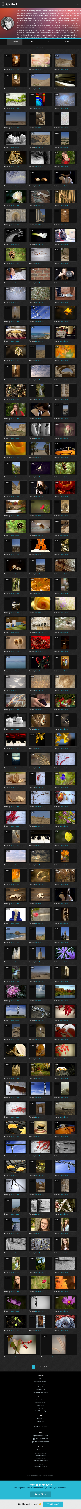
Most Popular (40, 1405)
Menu (77, 4)
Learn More (40, 1494)
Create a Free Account (40, 1381)
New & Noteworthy (40, 1411)
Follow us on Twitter (42, 1435)
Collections (66, 42)
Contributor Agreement (40, 1427)
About (40, 1378)
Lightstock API (40, 1389)
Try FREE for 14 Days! (40, 1384)
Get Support (40, 1450)
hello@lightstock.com (40, 1466)
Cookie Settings (40, 1424)
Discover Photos (40, 1400)
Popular (15, 42)
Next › (46, 1367)
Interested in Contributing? (40, 1392)
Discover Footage (40, 1403)
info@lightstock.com (40, 1455)
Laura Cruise (15, 69)
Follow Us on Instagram (42, 1441)
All (37, 47)
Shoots (48, 42)
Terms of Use (40, 1418)
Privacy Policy (40, 1421)
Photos (42, 47)
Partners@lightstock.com (41, 1460)
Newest (32, 42)
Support (40, 1387)
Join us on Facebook (42, 1438)
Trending (40, 1408)
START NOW (53, 1504)
